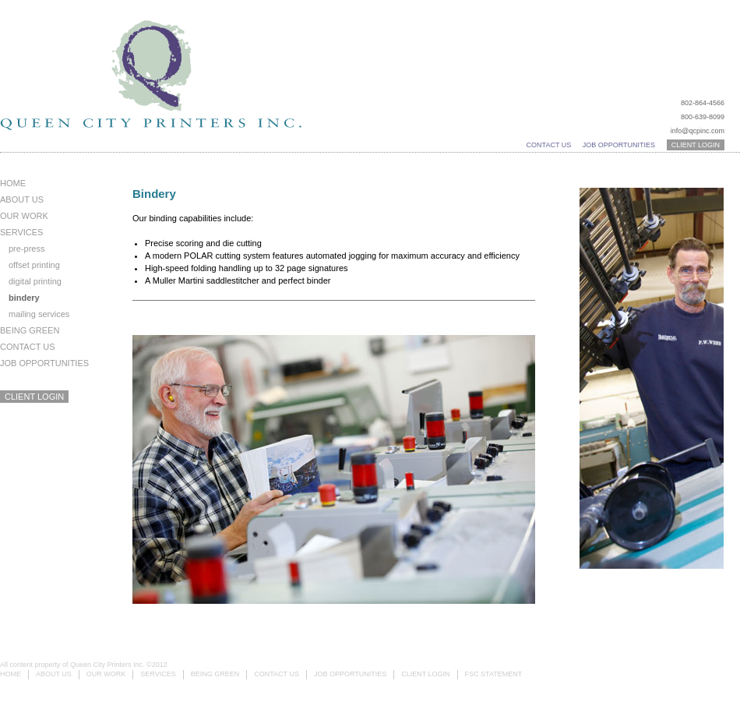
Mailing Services (39, 314)
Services (21, 232)
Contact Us (549, 145)
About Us (22, 199)
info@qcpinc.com (697, 131)
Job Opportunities (619, 145)
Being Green (29, 330)
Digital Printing (35, 281)
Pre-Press (26, 248)
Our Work (24, 215)
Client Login (695, 145)
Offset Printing (34, 265)
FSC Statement (494, 674)
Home (13, 183)
